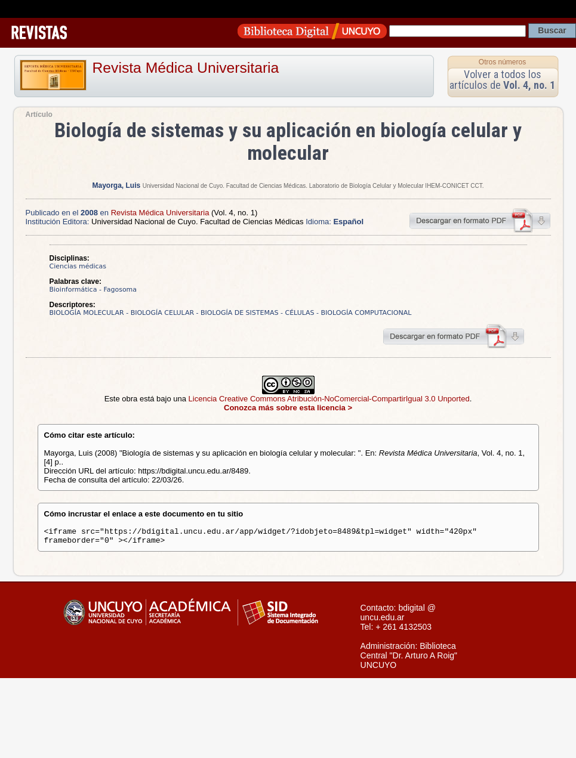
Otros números (502, 62)
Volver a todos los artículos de (502, 79)
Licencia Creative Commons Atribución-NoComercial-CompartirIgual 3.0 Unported (329, 398)
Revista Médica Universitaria (186, 68)
